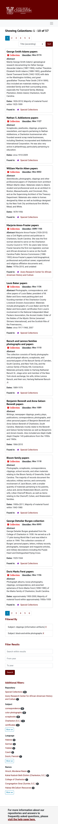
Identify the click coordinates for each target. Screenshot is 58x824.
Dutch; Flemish (12, 756)
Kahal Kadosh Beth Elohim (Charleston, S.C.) (25, 775)
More (9, 730)
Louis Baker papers (17, 283)
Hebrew (9, 740)
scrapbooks (10, 716)
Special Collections (29, 109)
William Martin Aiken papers (22, 168)
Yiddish (8, 748)
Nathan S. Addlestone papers (22, 117)
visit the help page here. (22, 819)
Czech (8, 752)
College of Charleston (15, 779)
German (9, 744)
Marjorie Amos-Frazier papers (23, 225)
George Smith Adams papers (22, 51)
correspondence (12, 708)
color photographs (13, 712)
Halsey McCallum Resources (18, 788)
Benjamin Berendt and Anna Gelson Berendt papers (26, 402)
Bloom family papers (18, 457)
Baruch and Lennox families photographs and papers (22, 342)
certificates (10, 725)
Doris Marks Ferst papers (20, 571)
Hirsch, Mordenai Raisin (16, 771)
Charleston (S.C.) (13, 721)
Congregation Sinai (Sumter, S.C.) (20, 783)
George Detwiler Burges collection (25, 521)
